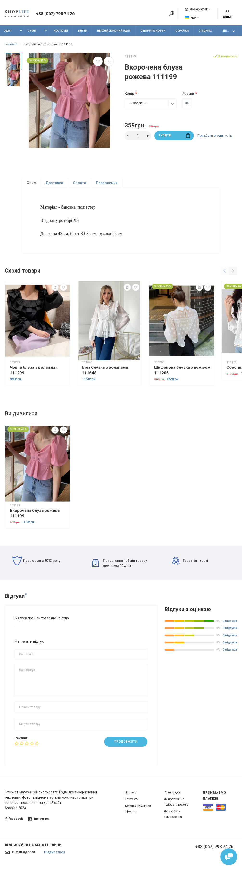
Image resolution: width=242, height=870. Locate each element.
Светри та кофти (152, 30)
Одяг (7, 30)
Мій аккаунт (196, 9)
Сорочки (182, 30)
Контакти (132, 801)
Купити (174, 135)
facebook (14, 821)
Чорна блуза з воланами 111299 (34, 372)
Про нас (130, 794)
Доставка (54, 183)
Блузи (82, 30)
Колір (129, 93)
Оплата (79, 183)
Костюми (61, 30)
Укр (190, 17)
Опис (31, 183)
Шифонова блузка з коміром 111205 (182, 372)
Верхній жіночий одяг (113, 30)
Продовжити (126, 743)
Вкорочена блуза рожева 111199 (35, 514)
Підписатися (54, 854)
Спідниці (205, 30)
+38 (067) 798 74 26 (55, 14)
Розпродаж (172, 794)
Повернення (107, 183)
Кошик (227, 14)
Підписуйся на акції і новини (33, 847)
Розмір (188, 93)
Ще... (225, 30)
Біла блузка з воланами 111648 (105, 372)
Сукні (32, 30)
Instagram (38, 821)
